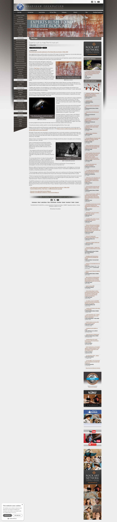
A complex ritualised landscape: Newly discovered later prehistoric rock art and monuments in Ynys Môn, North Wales (92, 72)
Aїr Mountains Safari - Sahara (92, 355)
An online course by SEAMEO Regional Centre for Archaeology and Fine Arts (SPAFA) (92, 302)
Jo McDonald (96, 267)
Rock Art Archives (20, 38)
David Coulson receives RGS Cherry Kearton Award (92, 322)
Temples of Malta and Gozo (20, 96)
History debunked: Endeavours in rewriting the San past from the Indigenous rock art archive (92, 147)
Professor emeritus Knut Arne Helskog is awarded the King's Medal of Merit (92, 119)
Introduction (30, 12)
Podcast (20, 121)
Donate (63, 202)
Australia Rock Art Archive (20, 46)
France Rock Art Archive (20, 54)
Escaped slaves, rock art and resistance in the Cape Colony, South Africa (92, 127)
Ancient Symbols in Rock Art (20, 109)
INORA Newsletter (20, 77)
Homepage (34, 202)
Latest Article (42, 12)
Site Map (19, 12)
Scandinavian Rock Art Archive (20, 63)
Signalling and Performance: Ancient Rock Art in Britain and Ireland (91, 257)
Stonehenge (20, 92)
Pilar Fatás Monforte (89, 252)
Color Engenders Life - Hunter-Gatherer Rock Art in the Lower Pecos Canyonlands (92, 316)
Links (20, 123)
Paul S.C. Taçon (90, 266)
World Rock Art (20, 69)
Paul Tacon (36, 68)
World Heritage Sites (20, 88)
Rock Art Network (91, 114)
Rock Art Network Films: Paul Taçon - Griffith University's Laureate (46, 188)
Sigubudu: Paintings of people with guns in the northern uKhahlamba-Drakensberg (92, 94)
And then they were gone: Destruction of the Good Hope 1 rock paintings (92, 340)
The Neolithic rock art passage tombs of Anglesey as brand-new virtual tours (92, 362)
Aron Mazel (89, 97)
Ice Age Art (20, 71)
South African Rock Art (20, 42)
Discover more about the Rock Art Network (40, 191)
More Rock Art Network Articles (93, 368)
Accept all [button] (7, 515)
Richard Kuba (90, 102)
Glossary (20, 119)
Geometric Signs (20, 75)
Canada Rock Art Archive (20, 50)
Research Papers (20, 21)
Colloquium (64, 12)
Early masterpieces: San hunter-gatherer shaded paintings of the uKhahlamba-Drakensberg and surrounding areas (92, 348)
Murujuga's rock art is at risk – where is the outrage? (92, 213)
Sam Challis (89, 129)
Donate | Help (20, 36)
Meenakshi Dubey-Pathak (92, 108)
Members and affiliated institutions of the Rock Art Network (44, 192)
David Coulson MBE (90, 286)
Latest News (44, 202)
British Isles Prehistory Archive (20, 48)
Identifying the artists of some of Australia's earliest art (92, 219)
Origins (20, 84)
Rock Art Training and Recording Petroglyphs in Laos (91, 237)
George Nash (88, 77)
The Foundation (20, 115)
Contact (77, 202)
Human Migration (20, 79)
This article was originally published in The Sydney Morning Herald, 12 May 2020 (48, 52)
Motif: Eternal (20, 111)
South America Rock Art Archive (20, 65)
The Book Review (20, 29)
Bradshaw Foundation (97, 12)
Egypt (20, 94)
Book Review (53, 202)
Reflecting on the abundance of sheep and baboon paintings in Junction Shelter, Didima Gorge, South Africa (92, 179)
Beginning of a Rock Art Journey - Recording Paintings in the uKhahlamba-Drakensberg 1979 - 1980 (92, 205)
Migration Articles (20, 86)
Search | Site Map (20, 117)
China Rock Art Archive (20, 52)
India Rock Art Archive (20, 59)
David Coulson (90, 324)
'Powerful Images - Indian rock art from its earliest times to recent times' (92, 248)
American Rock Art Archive (20, 44)
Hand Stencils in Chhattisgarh (92, 334)
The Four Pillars (53, 12)
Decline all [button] (18, 515)
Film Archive (20, 27)
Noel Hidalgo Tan (91, 238)
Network (75, 12)
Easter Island (20, 90)
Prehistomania (89, 100)
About (39, 202)
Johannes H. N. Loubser (92, 330)
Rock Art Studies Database (20, 23)
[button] (12, 518)
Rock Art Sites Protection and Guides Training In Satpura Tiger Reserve (92, 188)
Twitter (72, 202)
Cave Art (20, 73)
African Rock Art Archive (20, 40)
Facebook (68, 202)
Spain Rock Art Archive (20, 67)
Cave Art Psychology (20, 100)
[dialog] (12, 512)
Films (86, 12)
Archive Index (20, 102)
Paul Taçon (89, 200)
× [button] (22, 504)
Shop (48, 202)
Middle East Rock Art (20, 61)
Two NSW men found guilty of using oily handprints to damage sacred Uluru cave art (92, 171)
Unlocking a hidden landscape (92, 242)
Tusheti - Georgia (20, 98)
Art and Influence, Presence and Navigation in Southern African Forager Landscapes (92, 139)
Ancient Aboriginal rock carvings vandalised (90, 165)
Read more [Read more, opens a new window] (13, 512)
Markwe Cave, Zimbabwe (91, 133)
